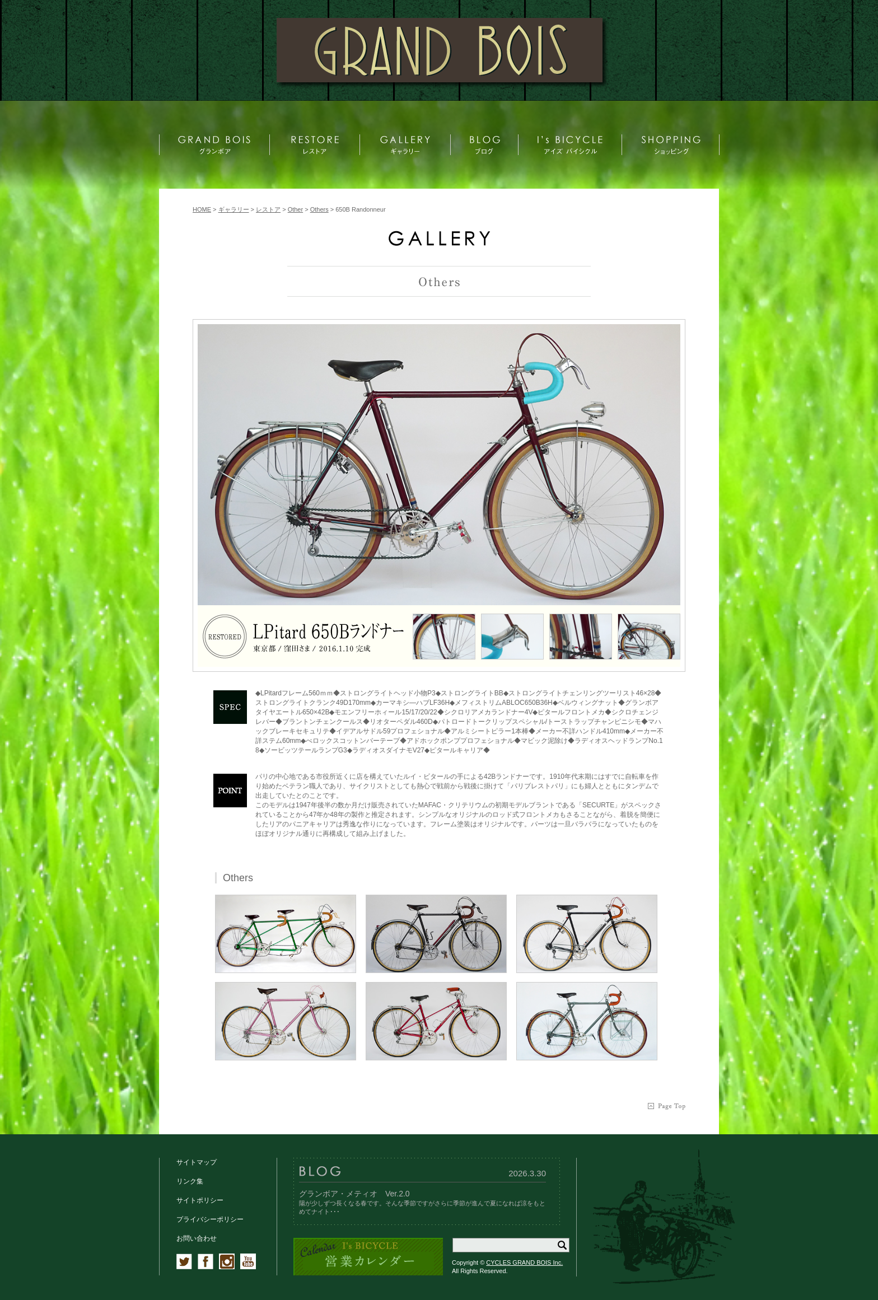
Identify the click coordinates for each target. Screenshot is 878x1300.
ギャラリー (233, 209)
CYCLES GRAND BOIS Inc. (524, 1262)
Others (319, 209)
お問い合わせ (196, 1238)
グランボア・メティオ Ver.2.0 (354, 1193)
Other (295, 209)
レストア (268, 209)
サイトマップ (196, 1162)
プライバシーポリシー (210, 1219)
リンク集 (189, 1181)
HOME (202, 209)
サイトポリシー (199, 1200)
